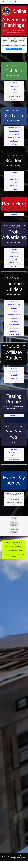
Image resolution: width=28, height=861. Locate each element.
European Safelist (14, 134)
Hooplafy (14, 381)
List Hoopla (14, 144)
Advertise (10, 1)
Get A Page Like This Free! (14, 49)
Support (16, 858)
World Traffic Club (14, 324)
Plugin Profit (14, 375)
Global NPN (14, 378)
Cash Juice (14, 92)
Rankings (19, 857)
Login (11, 858)
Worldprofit (14, 301)
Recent (17, 1)
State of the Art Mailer (14, 137)
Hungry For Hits (14, 86)
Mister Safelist (14, 321)
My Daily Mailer (14, 141)
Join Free (3, 1)
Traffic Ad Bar (14, 89)
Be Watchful (14, 532)
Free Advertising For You (14, 96)
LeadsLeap (14, 82)
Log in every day (9, 493)
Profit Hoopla (14, 266)
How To (14, 518)
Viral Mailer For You (14, 131)
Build (24, 857)
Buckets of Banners (14, 328)
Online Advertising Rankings (14, 22)
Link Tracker (14, 455)
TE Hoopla (14, 99)
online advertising (15, 554)
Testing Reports (14, 415)
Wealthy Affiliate (14, 371)
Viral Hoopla (14, 189)
